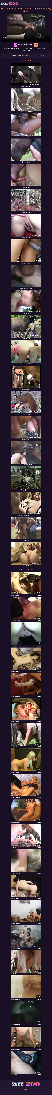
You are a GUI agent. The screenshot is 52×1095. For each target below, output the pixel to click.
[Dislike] (36, 45)
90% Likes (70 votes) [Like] (23, 45)
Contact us (26, 1089)
